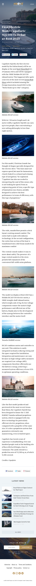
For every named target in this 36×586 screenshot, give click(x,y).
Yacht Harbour (18, 4)
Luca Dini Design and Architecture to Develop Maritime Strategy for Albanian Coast (23, 514)
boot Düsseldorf (23, 69)
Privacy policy (18, 568)
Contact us (26, 568)
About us (14, 564)
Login (32, 4)
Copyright (9, 568)
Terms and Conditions (25, 564)
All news (18, 532)
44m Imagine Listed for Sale (21, 522)
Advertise (7, 564)
